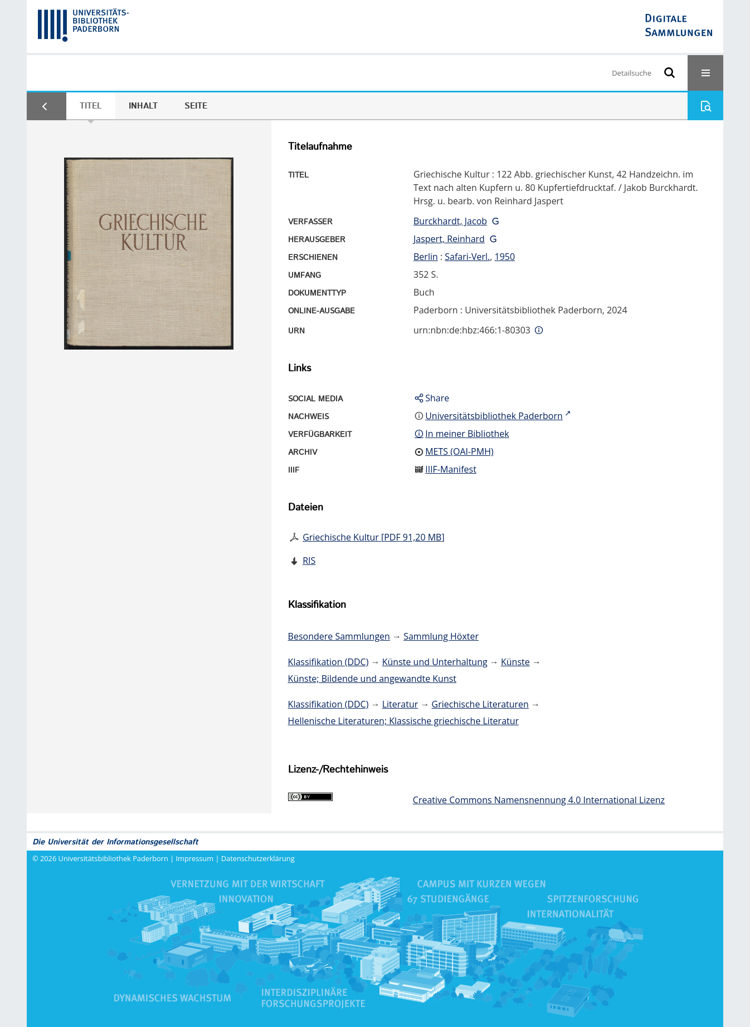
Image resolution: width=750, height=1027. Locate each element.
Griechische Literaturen (480, 704)
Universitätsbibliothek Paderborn (113, 858)
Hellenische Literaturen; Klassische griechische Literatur (403, 721)
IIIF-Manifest (450, 469)
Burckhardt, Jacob (450, 221)
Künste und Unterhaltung (435, 662)
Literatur (400, 704)
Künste (515, 662)
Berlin (425, 256)
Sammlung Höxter (441, 636)
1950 (505, 256)
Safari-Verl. (467, 256)
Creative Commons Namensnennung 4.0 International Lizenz (539, 800)
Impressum (195, 858)
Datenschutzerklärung (258, 858)
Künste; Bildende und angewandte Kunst (372, 678)
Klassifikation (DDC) (328, 662)
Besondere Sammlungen (339, 636)
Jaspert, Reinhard (449, 239)
